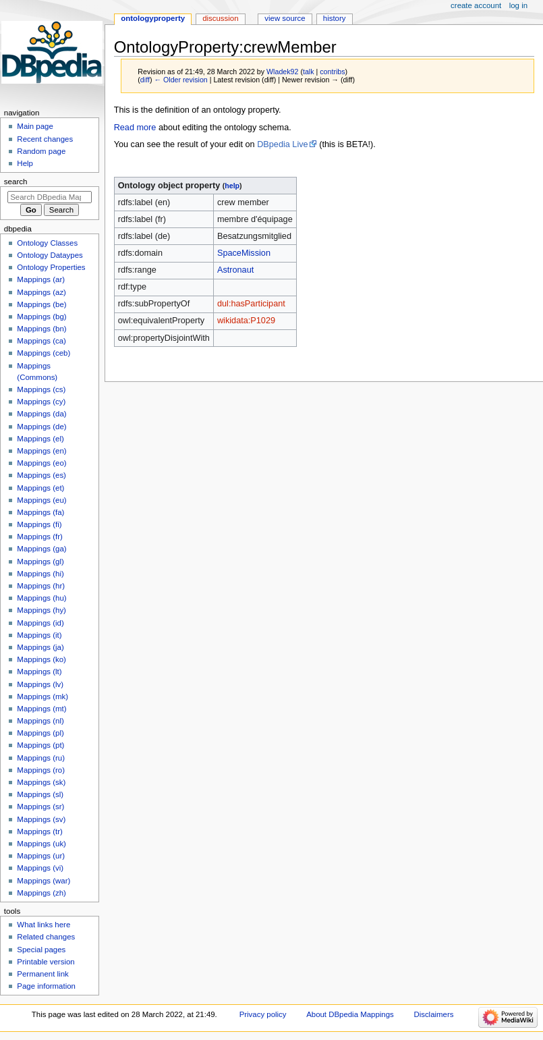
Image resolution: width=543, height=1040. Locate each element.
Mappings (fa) (40, 512)
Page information (46, 986)
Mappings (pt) (40, 745)
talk (308, 71)
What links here (43, 925)
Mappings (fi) (39, 524)
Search (16, 181)
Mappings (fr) (39, 536)
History (334, 18)
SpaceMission (243, 253)
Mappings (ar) (41, 279)
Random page (41, 151)
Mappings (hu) (41, 598)
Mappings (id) (40, 623)
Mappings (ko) (41, 659)
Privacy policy (263, 1014)
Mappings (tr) (39, 831)
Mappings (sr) (40, 806)
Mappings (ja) (40, 647)
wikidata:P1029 (246, 320)
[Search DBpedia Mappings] (49, 197)
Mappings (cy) (41, 402)
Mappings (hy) (41, 610)
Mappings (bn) (41, 329)
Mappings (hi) (40, 574)
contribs (332, 71)
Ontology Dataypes (49, 255)
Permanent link (42, 974)
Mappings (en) (41, 451)
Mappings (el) (40, 439)
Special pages (41, 950)
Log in (518, 5)
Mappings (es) (41, 475)
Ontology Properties (51, 267)
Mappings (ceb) (43, 353)
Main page (35, 126)
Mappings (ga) (41, 549)
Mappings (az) (41, 292)
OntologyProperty (153, 18)
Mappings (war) (43, 881)
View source (284, 18)
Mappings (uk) (41, 844)
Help (25, 163)
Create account (476, 5)
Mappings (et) (40, 488)
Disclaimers (433, 1014)
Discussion (220, 18)
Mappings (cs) (41, 389)
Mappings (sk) (41, 782)
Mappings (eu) (41, 500)
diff (145, 80)
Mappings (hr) (41, 586)
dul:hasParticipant (251, 303)
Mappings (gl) (40, 561)
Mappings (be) (41, 304)
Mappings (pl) (40, 733)
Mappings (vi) (40, 868)
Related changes (46, 937)
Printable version (45, 962)
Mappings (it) (39, 635)
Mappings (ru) (41, 758)
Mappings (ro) (41, 770)
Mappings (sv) (41, 819)
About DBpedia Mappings (350, 1014)
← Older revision (180, 80)
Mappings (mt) (41, 709)
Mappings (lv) (40, 684)
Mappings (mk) (42, 696)
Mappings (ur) (41, 856)
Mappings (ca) (41, 341)
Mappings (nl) (40, 721)
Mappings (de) (41, 426)
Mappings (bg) (41, 316)
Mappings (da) (41, 414)
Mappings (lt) (39, 671)
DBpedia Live (282, 144)
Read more (135, 127)
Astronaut (235, 270)
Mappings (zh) (41, 893)
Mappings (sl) (40, 794)
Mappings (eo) (41, 463)
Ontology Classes (47, 243)
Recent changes (45, 139)
